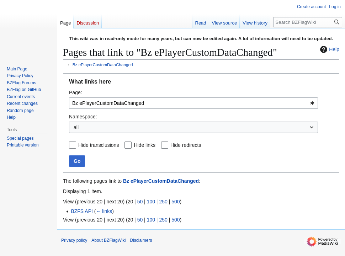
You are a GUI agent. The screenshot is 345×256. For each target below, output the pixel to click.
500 (175, 201)
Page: (75, 92)
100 (151, 201)
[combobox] (193, 103)
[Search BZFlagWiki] (307, 22)
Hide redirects (185, 145)
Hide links (144, 145)
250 (163, 201)
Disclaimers (141, 240)
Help (328, 49)
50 (140, 201)
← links (104, 211)
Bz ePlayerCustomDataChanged (103, 64)
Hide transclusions (98, 145)
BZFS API (81, 211)
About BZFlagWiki (108, 240)
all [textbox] (76, 127)
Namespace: (83, 116)
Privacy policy (74, 240)
